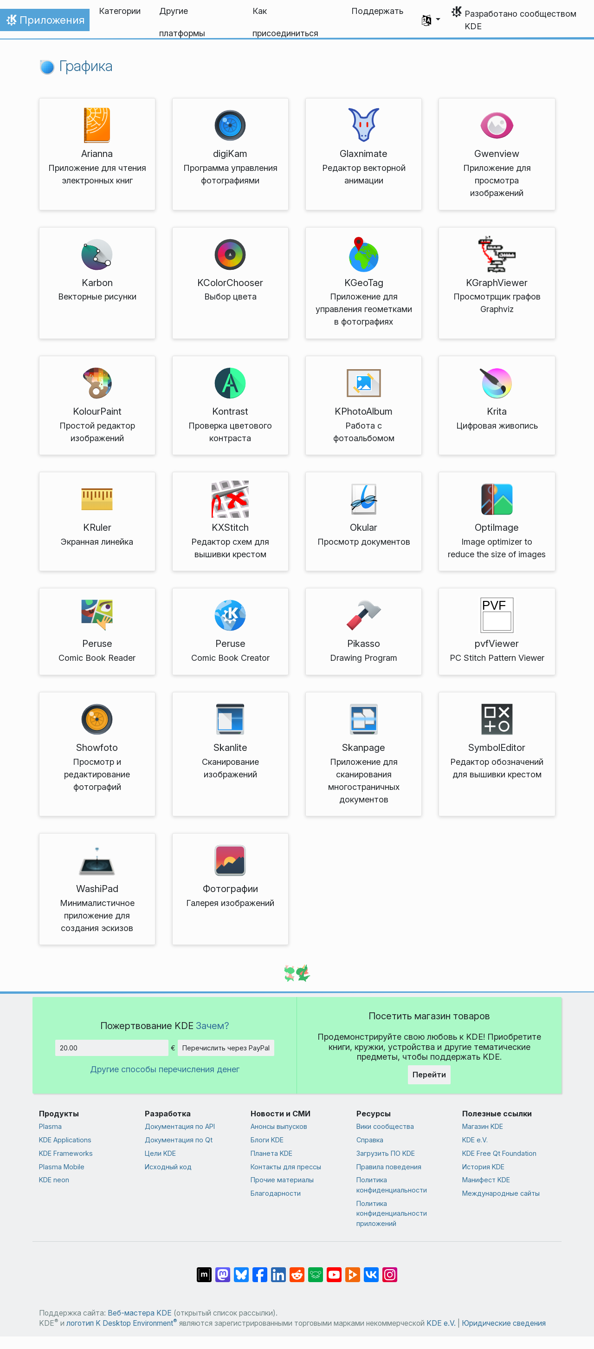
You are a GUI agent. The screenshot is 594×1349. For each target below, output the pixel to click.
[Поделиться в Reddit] (297, 1270)
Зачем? (212, 1025)
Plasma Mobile (61, 1167)
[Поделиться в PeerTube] (352, 1270)
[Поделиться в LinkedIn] (278, 1270)
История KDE (483, 1167)
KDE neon (54, 1180)
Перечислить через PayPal (226, 1048)
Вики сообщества (385, 1126)
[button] (431, 20)
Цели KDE (160, 1153)
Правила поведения (388, 1167)
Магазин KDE (482, 1126)
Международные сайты (501, 1193)
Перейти (429, 1074)
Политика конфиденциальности (391, 1185)
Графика (76, 66)
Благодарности (276, 1193)
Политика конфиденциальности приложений (391, 1213)
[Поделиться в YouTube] (334, 1270)
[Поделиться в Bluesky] (241, 1270)
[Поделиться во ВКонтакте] (371, 1270)
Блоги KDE (267, 1140)
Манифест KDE (486, 1180)
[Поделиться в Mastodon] (222, 1270)
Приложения (44, 22)
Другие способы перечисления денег (164, 1069)
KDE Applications (65, 1140)
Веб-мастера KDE (140, 1313)
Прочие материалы (282, 1180)
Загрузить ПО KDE (385, 1153)
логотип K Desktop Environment (121, 1323)
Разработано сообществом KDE (520, 20)
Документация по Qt (179, 1140)
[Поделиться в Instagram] (389, 1270)
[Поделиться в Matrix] (204, 1270)
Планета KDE (271, 1153)
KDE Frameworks (66, 1153)
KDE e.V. (475, 1140)
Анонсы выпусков (279, 1126)
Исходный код (168, 1167)
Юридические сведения (504, 1323)
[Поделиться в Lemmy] (315, 1270)
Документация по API (180, 1126)
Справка (369, 1140)
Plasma (50, 1126)
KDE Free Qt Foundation (499, 1153)
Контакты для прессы (286, 1167)
